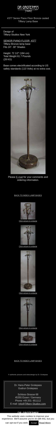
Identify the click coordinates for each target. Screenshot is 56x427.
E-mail (19, 177)
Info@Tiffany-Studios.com (32, 404)
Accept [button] (34, 423)
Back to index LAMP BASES (28, 195)
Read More (45, 422)
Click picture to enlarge (28, 220)
